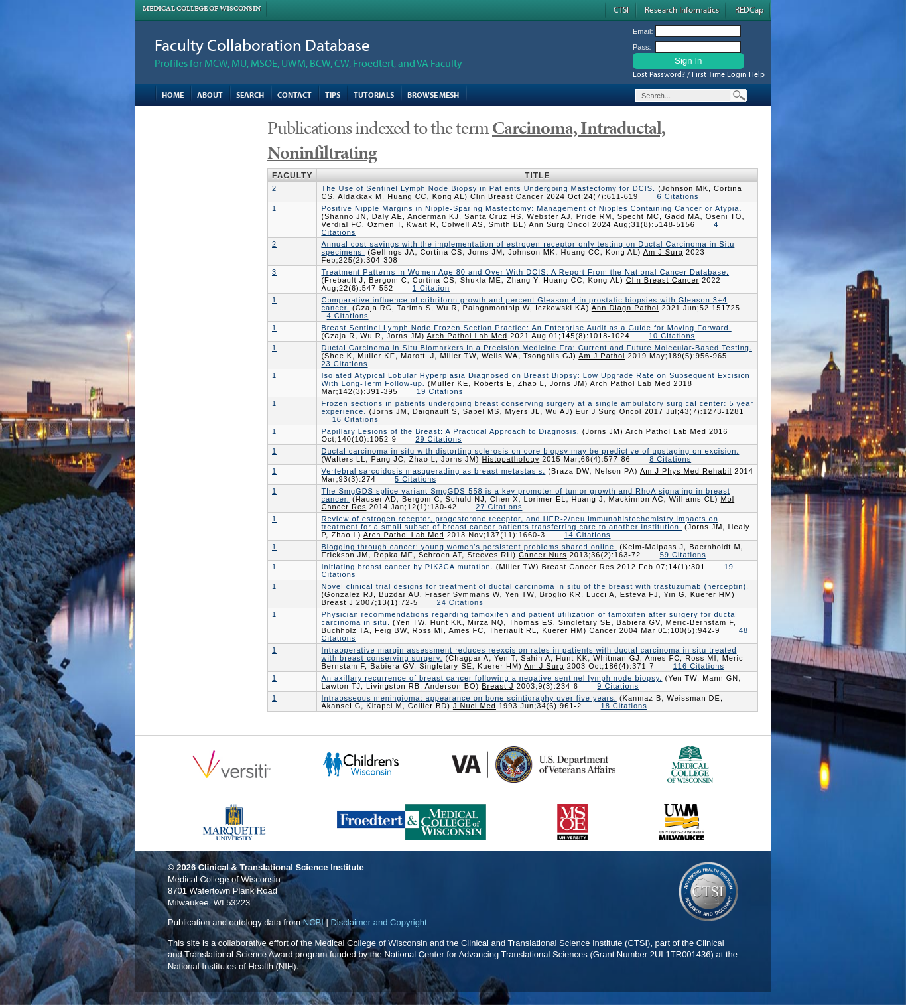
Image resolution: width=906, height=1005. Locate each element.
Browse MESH (433, 95)
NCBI (313, 922)
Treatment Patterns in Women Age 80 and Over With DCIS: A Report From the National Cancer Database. (525, 272)
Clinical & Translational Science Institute (281, 867)
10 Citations (672, 336)
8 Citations (670, 459)
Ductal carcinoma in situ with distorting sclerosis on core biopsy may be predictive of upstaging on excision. (530, 451)
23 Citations (344, 364)
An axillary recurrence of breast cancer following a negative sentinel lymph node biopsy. (491, 678)
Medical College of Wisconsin (202, 8)
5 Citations (415, 479)
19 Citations (440, 391)
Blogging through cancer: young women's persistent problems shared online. (469, 547)
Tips (332, 95)
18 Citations (624, 706)
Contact (294, 95)
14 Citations (587, 535)
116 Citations (698, 666)
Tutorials (374, 95)
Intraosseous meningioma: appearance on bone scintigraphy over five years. (468, 698)
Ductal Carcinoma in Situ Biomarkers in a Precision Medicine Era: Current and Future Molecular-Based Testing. (536, 348)
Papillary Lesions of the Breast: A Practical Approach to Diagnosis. (450, 431)
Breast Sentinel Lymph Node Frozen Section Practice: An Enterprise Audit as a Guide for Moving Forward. (526, 328)
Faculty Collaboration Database (262, 44)
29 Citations (438, 439)
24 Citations (460, 602)
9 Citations (618, 686)
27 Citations (499, 507)
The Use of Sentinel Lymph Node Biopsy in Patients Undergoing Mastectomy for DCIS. (488, 188)
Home (173, 95)
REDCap (749, 9)
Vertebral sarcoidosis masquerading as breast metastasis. (433, 471)
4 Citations (348, 316)
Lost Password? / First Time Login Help (699, 74)
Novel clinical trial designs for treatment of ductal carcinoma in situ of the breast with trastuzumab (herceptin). (535, 586)
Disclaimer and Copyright (378, 922)
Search (250, 95)
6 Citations (678, 196)
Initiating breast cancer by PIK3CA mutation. (407, 566)
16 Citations (355, 419)
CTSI (621, 9)
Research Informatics (682, 9)
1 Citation (431, 288)
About (210, 95)
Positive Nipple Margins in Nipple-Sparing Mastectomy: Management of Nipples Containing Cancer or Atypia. (531, 208)
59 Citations (683, 555)
